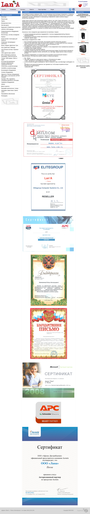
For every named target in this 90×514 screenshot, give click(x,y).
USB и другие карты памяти (8, 53)
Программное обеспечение (8, 93)
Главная (3, 9)
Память (3, 21)
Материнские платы (6, 23)
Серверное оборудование (7, 82)
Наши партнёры (42, 9)
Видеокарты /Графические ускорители (10, 27)
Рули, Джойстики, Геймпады (8, 47)
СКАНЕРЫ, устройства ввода (8, 68)
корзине (85, 1)
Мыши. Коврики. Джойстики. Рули (9, 45)
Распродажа (4, 95)
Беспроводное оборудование (8, 70)
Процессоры (4, 19)
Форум (52, 9)
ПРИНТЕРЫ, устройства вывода (9, 66)
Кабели (3, 84)
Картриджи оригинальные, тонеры (9, 88)
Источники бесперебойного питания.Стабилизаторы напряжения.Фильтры (8, 63)
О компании (13, 9)
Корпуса (3, 36)
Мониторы (3, 17)
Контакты (22, 9)
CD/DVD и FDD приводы (7, 29)
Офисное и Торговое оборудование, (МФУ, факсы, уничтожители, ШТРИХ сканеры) (10, 76)
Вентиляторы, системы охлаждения (10, 34)
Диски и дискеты (5, 86)
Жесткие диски (5, 25)
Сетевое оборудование (7, 72)
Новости (32, 9)
